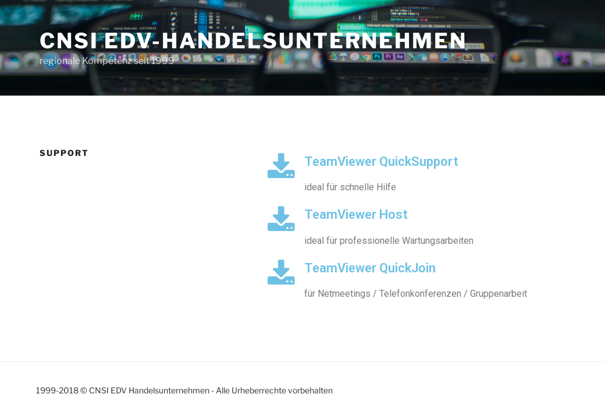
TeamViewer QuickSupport (381, 161)
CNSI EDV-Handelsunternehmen (253, 41)
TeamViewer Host (356, 214)
